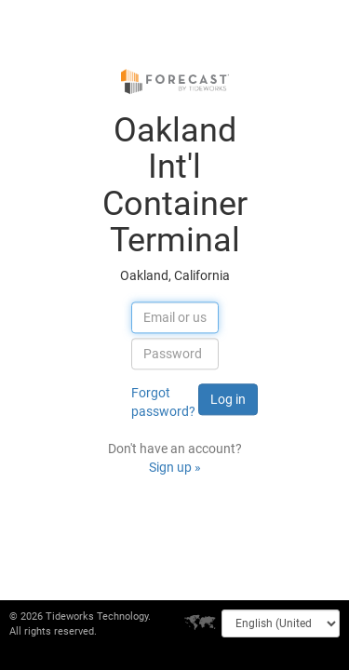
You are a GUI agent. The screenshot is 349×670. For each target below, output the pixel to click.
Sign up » (175, 468)
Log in (228, 400)
